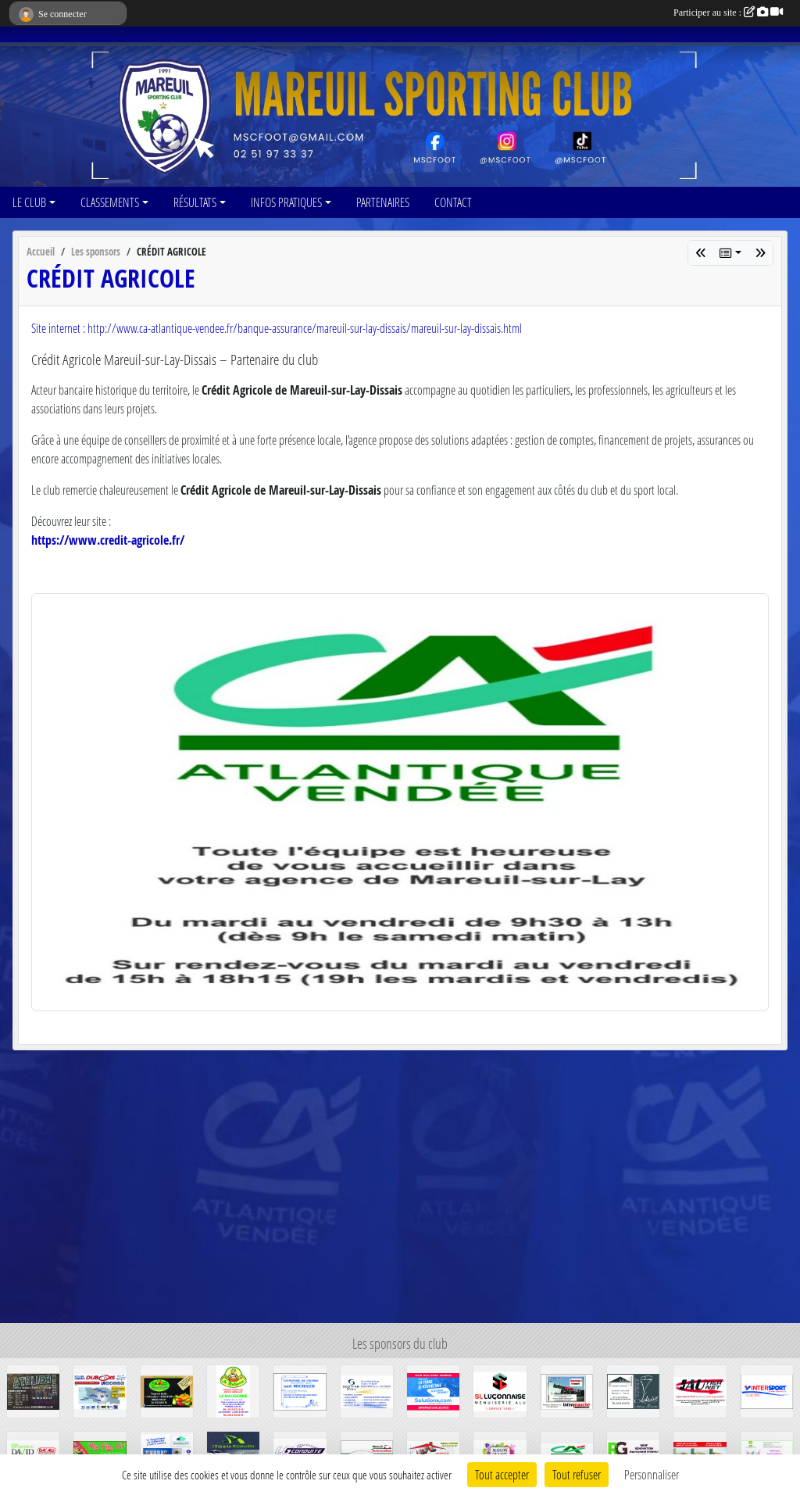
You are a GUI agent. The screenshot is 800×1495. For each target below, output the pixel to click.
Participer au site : (728, 12)
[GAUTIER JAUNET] (700, 1390)
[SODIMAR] (367, 1390)
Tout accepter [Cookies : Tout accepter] (502, 1474)
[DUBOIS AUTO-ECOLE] (100, 1390)
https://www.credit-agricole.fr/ (107, 540)
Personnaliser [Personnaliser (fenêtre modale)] (651, 1474)
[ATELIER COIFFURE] (33, 1390)
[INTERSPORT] (767, 1390)
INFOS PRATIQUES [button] (286, 202)
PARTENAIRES (382, 202)
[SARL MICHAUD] (300, 1390)
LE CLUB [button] (29, 202)
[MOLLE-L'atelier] (633, 1390)
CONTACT (453, 202)
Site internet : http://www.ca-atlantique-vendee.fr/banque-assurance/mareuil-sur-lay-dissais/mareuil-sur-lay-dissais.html (276, 328)
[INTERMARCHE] (567, 1390)
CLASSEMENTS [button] (109, 202)
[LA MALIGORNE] (233, 1390)
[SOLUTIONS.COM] (433, 1390)
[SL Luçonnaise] (500, 1390)
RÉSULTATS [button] (194, 202)
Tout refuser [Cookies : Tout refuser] (576, 1474)
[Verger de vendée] (167, 1390)
